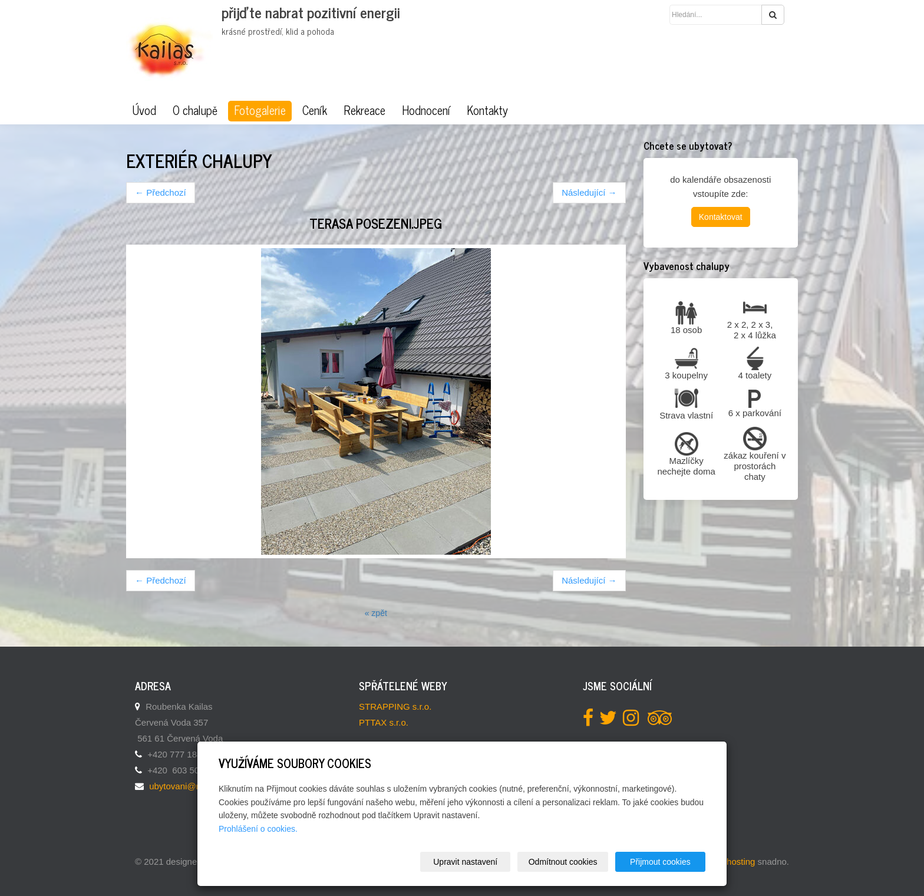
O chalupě (195, 110)
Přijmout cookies (660, 862)
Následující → (589, 192)
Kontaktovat (720, 217)
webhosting (733, 862)
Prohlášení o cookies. (258, 829)
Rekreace (364, 110)
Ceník (314, 110)
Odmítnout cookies (563, 862)
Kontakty (487, 110)
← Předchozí (160, 192)
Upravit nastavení (466, 862)
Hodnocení (426, 110)
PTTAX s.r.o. (383, 722)
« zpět (376, 613)
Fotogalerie (260, 110)
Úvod (144, 110)
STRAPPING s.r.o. (395, 706)
